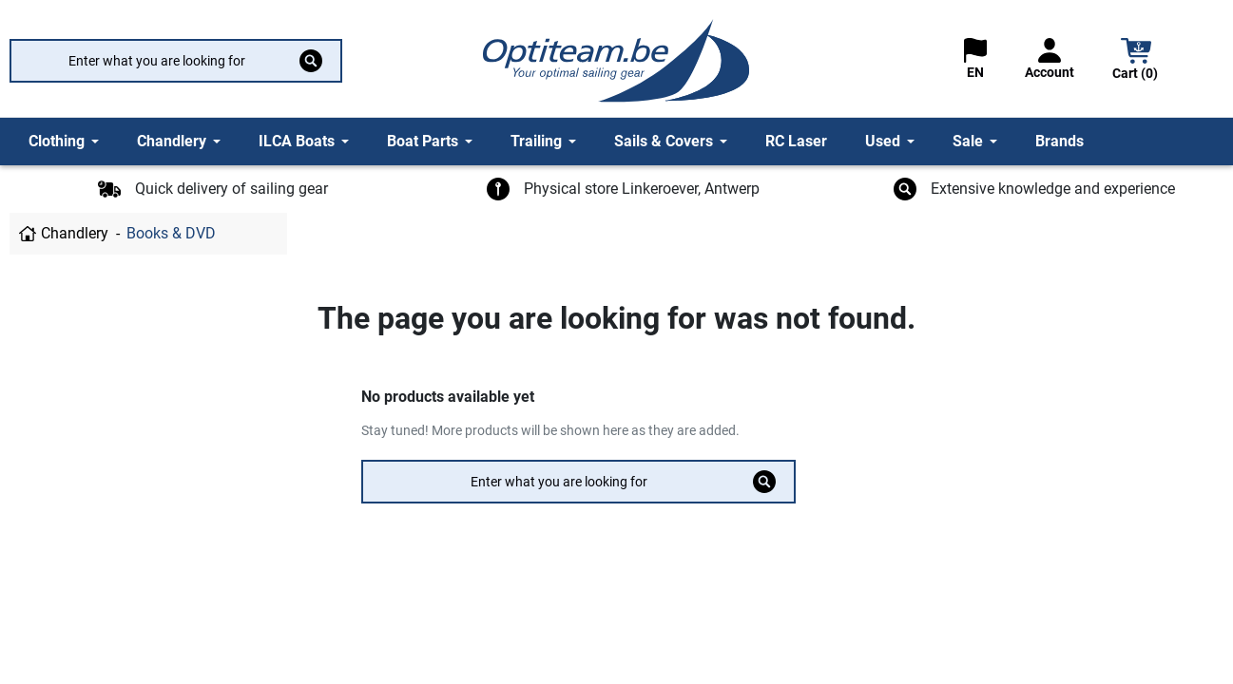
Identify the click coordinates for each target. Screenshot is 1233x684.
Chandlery (74, 233)
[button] (1136, 61)
